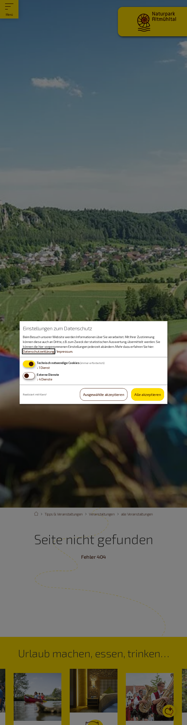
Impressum (64, 351)
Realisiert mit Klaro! (35, 394)
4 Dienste (44, 379)
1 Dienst (43, 368)
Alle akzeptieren (147, 394)
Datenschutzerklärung (38, 351)
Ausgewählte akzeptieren (103, 394)
